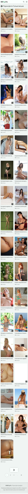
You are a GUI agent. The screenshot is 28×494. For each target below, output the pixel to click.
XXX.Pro (4, 2)
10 (21, 475)
